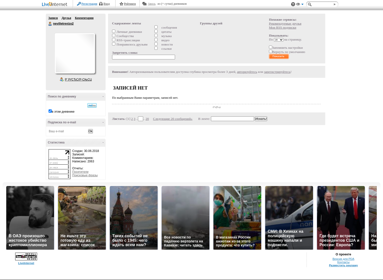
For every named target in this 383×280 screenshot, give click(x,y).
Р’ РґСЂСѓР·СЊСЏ (78, 79)
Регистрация (89, 3)
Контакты (343, 262)
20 (147, 119)
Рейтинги (130, 3)
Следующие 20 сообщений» (172, 119)
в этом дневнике (63, 111)
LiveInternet (55, 4)
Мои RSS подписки (282, 27)
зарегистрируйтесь (277, 72)
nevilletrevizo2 (50, 24)
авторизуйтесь (247, 72)
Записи (53, 18)
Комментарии (84, 18)
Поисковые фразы (85, 175)
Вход (107, 3)
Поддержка (293, 4)
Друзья (66, 18)
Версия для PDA (343, 258)
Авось (151, 3)
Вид (300, 5)
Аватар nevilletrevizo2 (74, 53)
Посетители (80, 172)
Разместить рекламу (343, 265)
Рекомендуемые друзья (285, 23)
